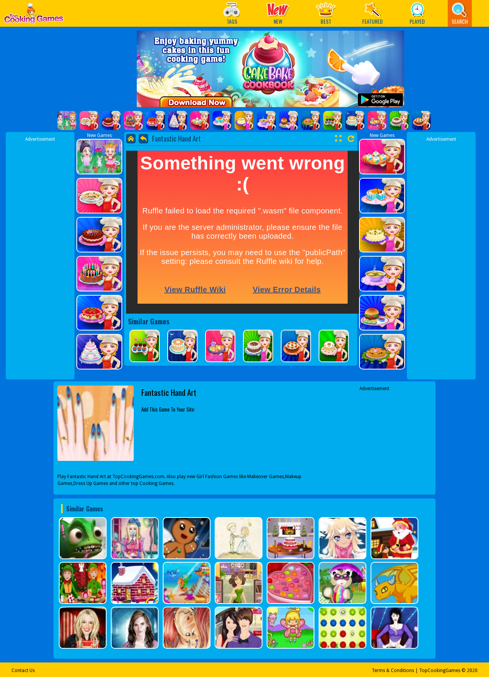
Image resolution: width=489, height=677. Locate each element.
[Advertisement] (40, 257)
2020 (472, 670)
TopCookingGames (439, 670)
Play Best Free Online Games (34, 15)
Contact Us (23, 670)
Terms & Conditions (393, 670)
